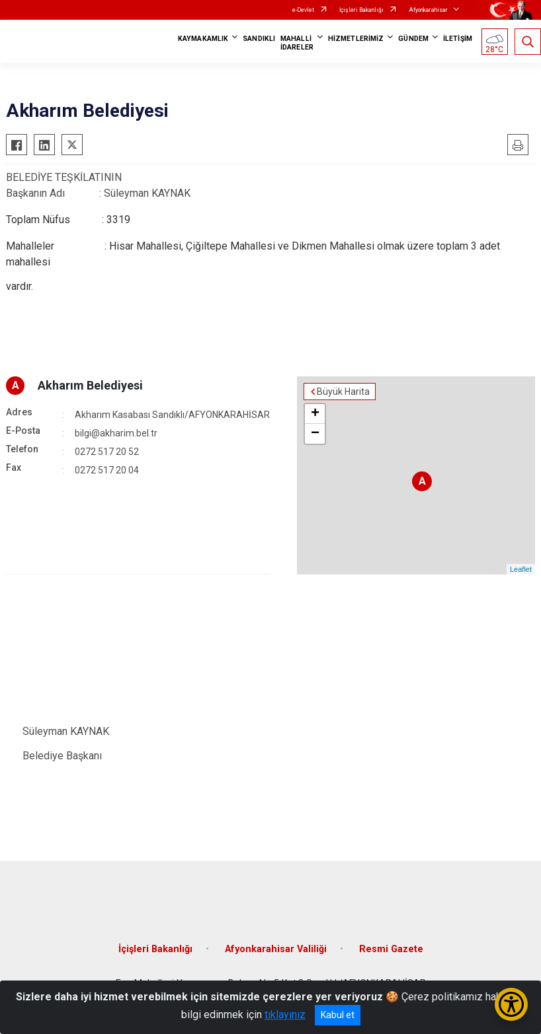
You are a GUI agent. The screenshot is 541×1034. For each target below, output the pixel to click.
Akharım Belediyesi (90, 385)
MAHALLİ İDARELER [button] (296, 43)
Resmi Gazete (391, 949)
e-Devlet (303, 10)
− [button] (315, 434)
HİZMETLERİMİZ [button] (356, 38)
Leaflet (521, 569)
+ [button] (315, 414)
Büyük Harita (343, 391)
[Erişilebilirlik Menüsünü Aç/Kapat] (511, 1004)
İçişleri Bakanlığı (361, 10)
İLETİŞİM (457, 38)
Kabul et (337, 1015)
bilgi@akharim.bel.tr (116, 433)
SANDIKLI (259, 38)
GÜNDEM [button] (413, 38)
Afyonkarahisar (428, 10)
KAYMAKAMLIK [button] (203, 38)
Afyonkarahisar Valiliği (276, 949)
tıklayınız (285, 1014)
